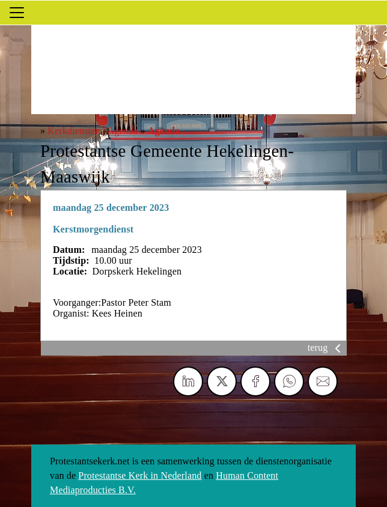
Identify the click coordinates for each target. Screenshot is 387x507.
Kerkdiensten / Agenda (92, 131)
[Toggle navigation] (17, 13)
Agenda (164, 131)
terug (326, 347)
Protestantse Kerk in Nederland (139, 475)
